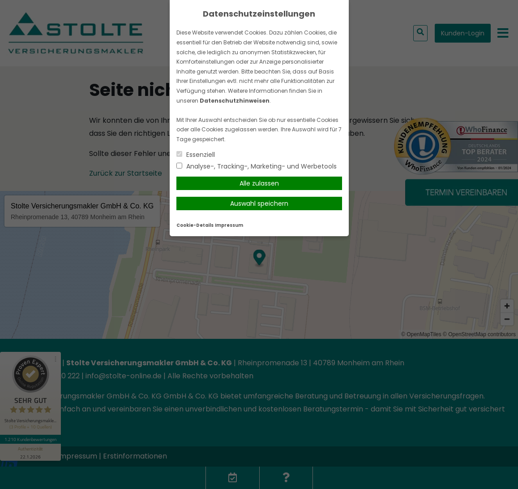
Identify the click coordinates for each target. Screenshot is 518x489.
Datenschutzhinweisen (235, 100)
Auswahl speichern (259, 203)
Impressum (229, 225)
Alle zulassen (259, 183)
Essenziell (195, 154)
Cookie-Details (195, 225)
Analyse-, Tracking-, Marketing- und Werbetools (256, 166)
